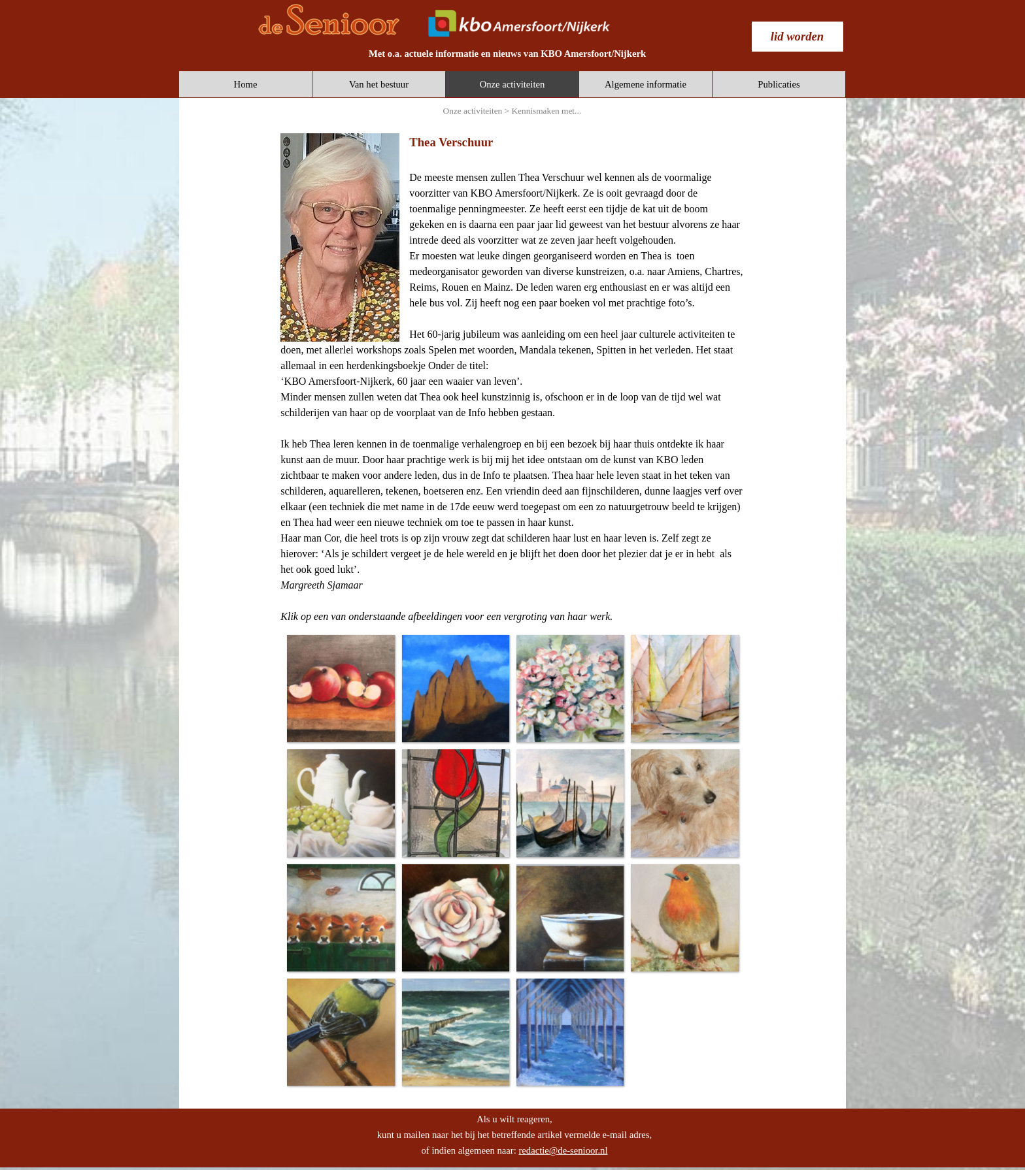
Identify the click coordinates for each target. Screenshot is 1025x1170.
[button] (340, 688)
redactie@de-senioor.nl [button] (562, 1150)
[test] (797, 37)
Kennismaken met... (546, 111)
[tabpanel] (507, 53)
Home (246, 84)
